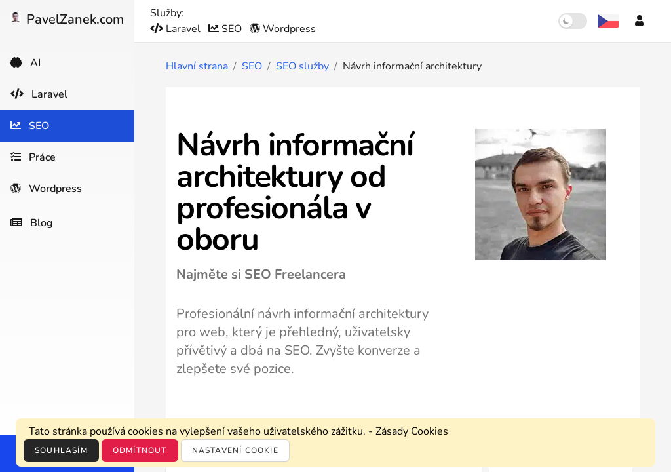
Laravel (176, 29)
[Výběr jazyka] (608, 21)
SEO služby (302, 66)
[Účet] (639, 21)
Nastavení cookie (235, 450)
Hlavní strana (197, 66)
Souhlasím (61, 450)
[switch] (572, 21)
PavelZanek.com (67, 19)
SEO (226, 29)
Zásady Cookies (411, 431)
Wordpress (283, 29)
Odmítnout (140, 450)
